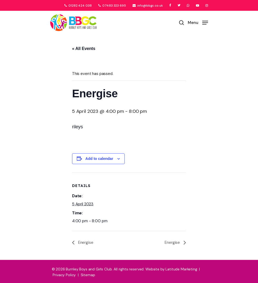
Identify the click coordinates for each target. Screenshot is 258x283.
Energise (85, 242)
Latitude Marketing (181, 269)
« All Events (83, 48)
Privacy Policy (64, 274)
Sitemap (88, 274)
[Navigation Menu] (198, 22)
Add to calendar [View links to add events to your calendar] (99, 158)
